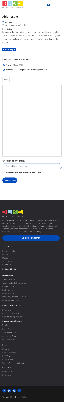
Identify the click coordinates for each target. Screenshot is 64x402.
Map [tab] (6, 80)
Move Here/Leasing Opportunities (15, 297)
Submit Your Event (9, 333)
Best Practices (7, 290)
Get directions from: (13, 160)
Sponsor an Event (9, 336)
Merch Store (7, 371)
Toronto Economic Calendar (13, 363)
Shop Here (6, 367)
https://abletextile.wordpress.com (33, 70)
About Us (6, 247)
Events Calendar (8, 329)
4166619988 (18, 65)
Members (6, 258)
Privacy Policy (21, 397)
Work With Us (7, 261)
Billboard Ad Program (10, 313)
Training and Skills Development (14, 283)
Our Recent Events (9, 340)
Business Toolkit (8, 286)
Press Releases (8, 360)
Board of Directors (9, 251)
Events (5, 325)
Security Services (8, 280)
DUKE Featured (8, 356)
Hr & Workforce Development (13, 300)
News (4, 345)
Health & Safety (8, 293)
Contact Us (6, 265)
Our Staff (5, 254)
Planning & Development (12, 321)
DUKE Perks (6, 310)
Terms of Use (8, 397)
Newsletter (6, 349)
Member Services (9, 275)
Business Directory (10, 269)
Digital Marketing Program (12, 317)
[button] (59, 5)
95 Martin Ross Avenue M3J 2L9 (22, 172)
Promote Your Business (11, 306)
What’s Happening (9, 353)
